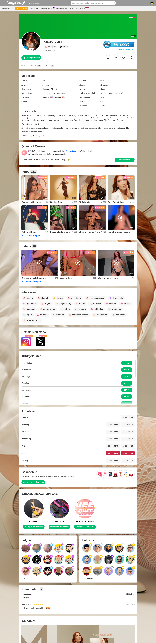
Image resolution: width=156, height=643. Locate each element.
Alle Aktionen (47, 8)
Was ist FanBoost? (127, 49)
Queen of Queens (72, 151)
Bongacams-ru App (78, 8)
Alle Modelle (7, 8)
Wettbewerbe (61, 8)
